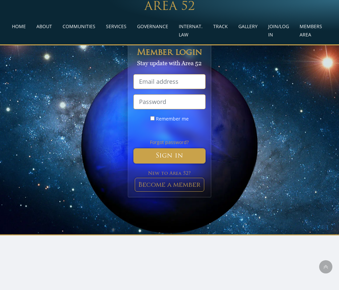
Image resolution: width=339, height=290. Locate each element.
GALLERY (248, 26)
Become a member (169, 184)
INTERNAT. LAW (191, 30)
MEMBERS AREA (311, 30)
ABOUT (44, 26)
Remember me (169, 119)
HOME (19, 26)
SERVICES (116, 26)
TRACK (220, 26)
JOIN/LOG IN (278, 30)
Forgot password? (169, 142)
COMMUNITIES (79, 26)
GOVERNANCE (152, 26)
